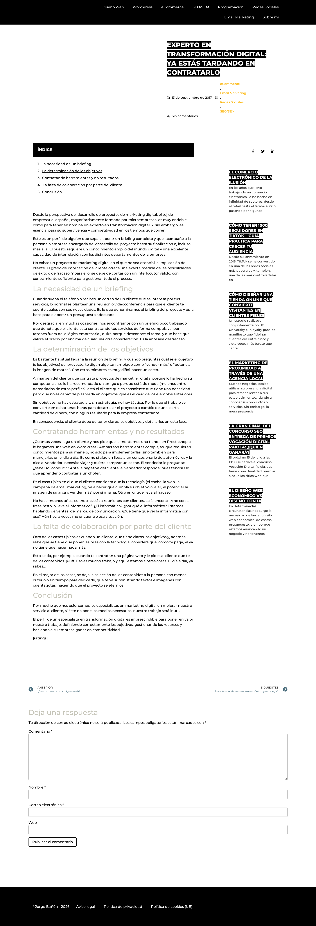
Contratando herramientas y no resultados (80, 178)
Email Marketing (239, 17)
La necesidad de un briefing (66, 164)
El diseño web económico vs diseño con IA (246, 495)
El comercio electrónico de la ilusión (250, 177)
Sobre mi (271, 17)
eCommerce (172, 7)
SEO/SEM (200, 7)
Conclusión (52, 192)
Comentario (40, 731)
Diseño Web (113, 7)
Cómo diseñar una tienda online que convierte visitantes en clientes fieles (251, 305)
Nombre (37, 787)
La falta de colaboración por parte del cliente (82, 185)
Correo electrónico (46, 805)
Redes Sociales (265, 7)
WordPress (143, 7)
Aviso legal (85, 907)
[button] (187, 150)
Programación (231, 7)
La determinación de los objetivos (72, 171)
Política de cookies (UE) (171, 907)
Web (33, 822)
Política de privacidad (123, 907)
